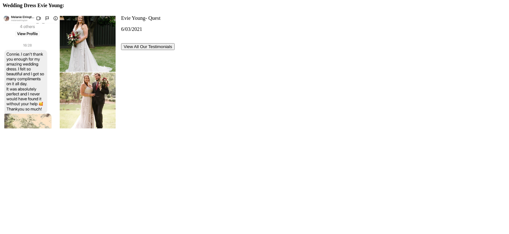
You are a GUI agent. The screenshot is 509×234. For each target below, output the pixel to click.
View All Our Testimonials (148, 46)
